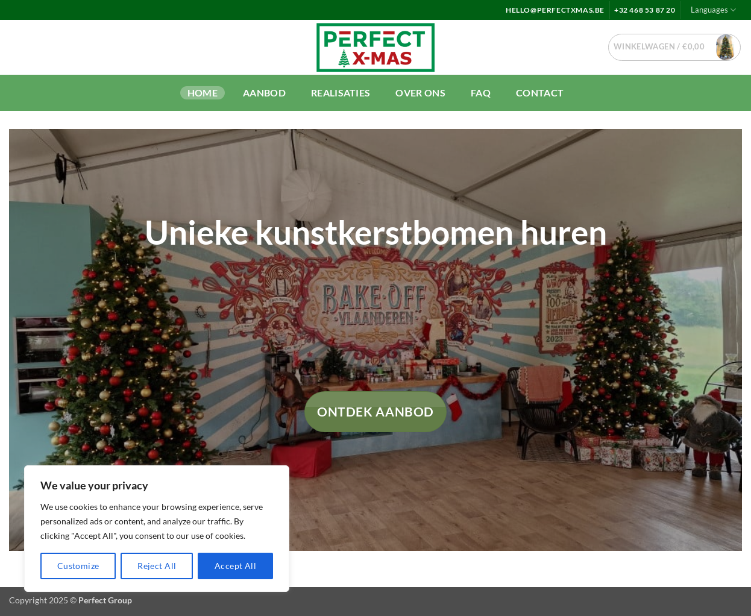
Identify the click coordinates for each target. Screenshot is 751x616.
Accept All (235, 566)
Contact (540, 92)
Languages (713, 10)
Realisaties (341, 92)
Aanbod (264, 92)
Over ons (420, 92)
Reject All (156, 566)
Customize (78, 566)
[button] (674, 47)
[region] (156, 528)
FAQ (481, 92)
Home (202, 92)
